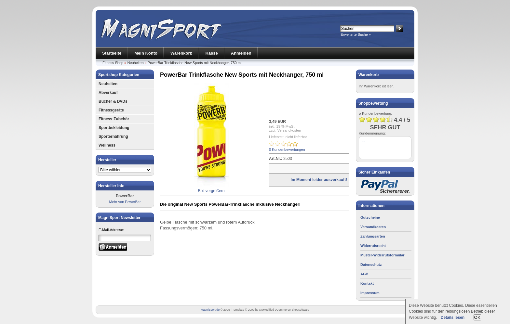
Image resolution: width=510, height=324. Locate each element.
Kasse (211, 53)
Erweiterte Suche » (356, 34)
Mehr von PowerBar (125, 202)
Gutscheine (370, 217)
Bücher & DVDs (113, 101)
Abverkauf (108, 92)
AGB (364, 274)
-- (363, 141)
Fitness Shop (112, 63)
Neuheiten (135, 63)
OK (477, 317)
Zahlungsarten (372, 236)
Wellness (107, 145)
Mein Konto (145, 53)
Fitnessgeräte (111, 110)
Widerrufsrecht (373, 246)
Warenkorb (181, 53)
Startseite (111, 53)
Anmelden (241, 53)
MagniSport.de (210, 309)
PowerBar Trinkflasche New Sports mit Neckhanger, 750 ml (195, 63)
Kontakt (367, 283)
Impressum (370, 293)
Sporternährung (113, 136)
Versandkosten (289, 130)
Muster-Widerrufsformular (382, 255)
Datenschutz (371, 264)
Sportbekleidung (114, 127)
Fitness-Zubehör (114, 119)
